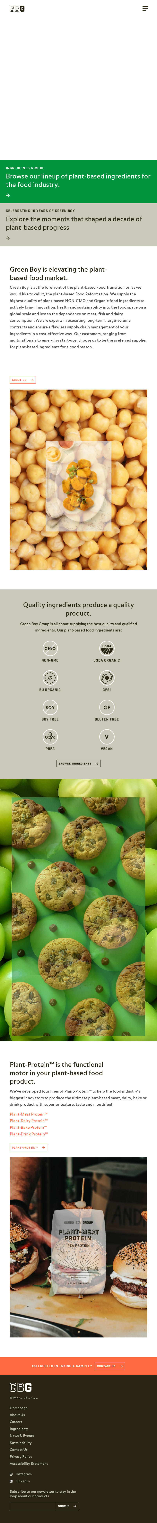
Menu (145, 8)
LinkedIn (23, 1481)
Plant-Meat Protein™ (28, 1114)
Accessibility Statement (29, 1464)
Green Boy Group (17, 9)
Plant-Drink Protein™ (29, 1134)
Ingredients (19, 1429)
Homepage (19, 1408)
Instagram (24, 1474)
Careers (16, 1422)
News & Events (22, 1436)
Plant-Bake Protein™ (28, 1128)
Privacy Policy (21, 1457)
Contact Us (19, 1450)
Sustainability (21, 1443)
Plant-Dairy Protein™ (29, 1121)
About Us (17, 1415)
